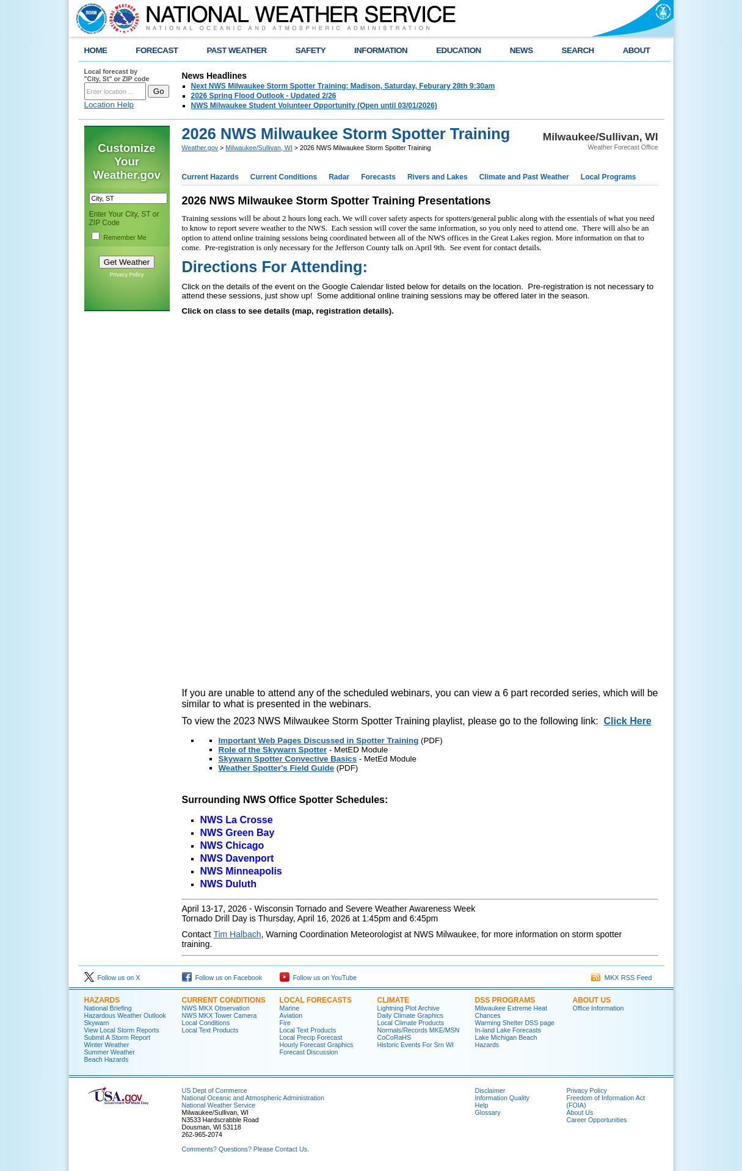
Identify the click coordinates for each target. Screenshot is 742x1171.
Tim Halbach (237, 934)
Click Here (628, 721)
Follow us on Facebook (222, 977)
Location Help (109, 104)
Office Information (598, 1008)
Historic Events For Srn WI (415, 1044)
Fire (285, 1022)
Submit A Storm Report (117, 1037)
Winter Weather (106, 1044)
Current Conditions (283, 177)
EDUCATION (458, 50)
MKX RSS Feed (621, 977)
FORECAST (157, 50)
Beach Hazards (106, 1059)
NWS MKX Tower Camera (219, 1015)
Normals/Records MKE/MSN (418, 1030)
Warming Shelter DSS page (515, 1022)
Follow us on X (112, 977)
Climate (393, 1000)
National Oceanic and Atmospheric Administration (253, 1097)
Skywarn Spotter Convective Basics (288, 758)
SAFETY (311, 50)
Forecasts (378, 177)
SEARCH (578, 50)
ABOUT (636, 50)
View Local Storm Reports (121, 1030)
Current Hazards (210, 177)
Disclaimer (490, 1090)
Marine (290, 1008)
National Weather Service (219, 1105)
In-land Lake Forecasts (508, 1030)
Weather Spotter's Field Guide (277, 768)
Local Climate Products (411, 1022)
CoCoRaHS (394, 1037)
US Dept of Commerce (214, 1090)
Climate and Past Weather (524, 177)
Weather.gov (200, 147)
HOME (95, 50)
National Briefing (108, 1008)
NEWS (521, 50)
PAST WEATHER (236, 50)
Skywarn (96, 1022)
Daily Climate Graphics (410, 1015)
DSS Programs (505, 1000)
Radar (339, 177)
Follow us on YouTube (318, 977)
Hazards (102, 1000)
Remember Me (124, 237)
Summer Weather (109, 1052)
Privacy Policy (126, 275)
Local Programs (608, 177)
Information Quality (502, 1097)
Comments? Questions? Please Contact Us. (245, 1149)
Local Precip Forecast (311, 1037)
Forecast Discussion (309, 1052)
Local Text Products (210, 1030)
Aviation (291, 1015)
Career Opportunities (597, 1119)
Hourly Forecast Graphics (317, 1044)
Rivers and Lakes (437, 177)
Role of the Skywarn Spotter (273, 749)
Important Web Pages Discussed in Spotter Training (319, 740)
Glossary (488, 1112)
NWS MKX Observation (216, 1008)
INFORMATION (380, 50)
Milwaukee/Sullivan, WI (259, 147)
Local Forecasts (316, 1000)
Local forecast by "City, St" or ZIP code (117, 75)
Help (482, 1105)
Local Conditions (206, 1022)
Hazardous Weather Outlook (125, 1015)
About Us (592, 1000)
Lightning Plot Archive (408, 1008)
